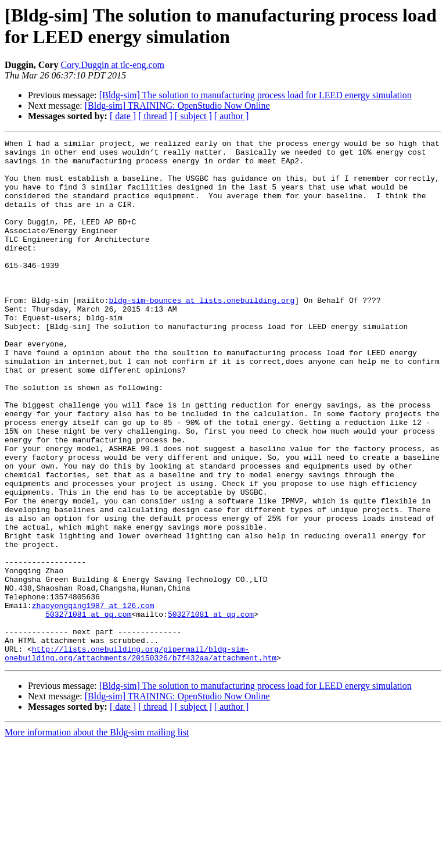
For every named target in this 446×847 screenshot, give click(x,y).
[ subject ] (193, 116)
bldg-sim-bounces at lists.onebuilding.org (201, 333)
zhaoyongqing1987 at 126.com (93, 699)
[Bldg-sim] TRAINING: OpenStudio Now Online (177, 105)
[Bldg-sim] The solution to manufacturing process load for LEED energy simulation (255, 95)
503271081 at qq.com (88, 710)
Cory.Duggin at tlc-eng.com (112, 65)
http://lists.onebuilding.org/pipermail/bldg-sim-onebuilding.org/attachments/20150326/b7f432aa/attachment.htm (140, 756)
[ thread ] (155, 116)
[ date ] (123, 116)
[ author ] (231, 116)
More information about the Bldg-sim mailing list (97, 837)
